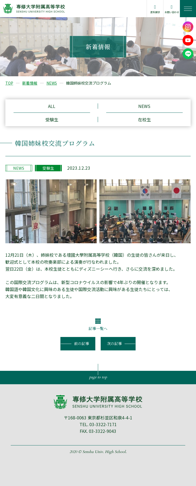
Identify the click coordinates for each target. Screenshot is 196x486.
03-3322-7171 (103, 424)
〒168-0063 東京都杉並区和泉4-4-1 (98, 417)
